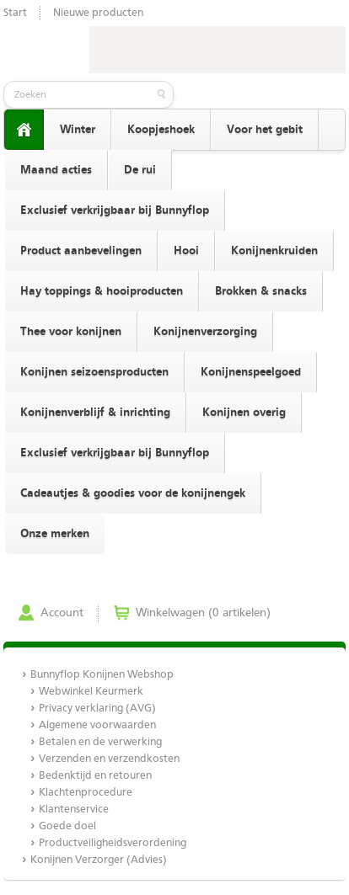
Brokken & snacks (261, 291)
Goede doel (67, 826)
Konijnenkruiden (274, 251)
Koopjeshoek (161, 130)
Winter (77, 130)
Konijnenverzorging (205, 332)
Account (61, 613)
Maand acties (56, 170)
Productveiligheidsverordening (112, 843)
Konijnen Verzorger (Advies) (98, 860)
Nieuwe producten (98, 13)
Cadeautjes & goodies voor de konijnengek (132, 493)
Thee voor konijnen (70, 332)
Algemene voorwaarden (97, 725)
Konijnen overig (244, 412)
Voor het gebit (265, 130)
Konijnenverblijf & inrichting (95, 412)
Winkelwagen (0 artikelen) (203, 613)
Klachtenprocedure (85, 792)
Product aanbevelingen (81, 251)
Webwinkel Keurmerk (91, 691)
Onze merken (54, 534)
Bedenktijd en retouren (95, 775)
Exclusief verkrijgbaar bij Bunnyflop (114, 210)
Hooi (186, 251)
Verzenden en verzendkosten (109, 759)
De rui (140, 170)
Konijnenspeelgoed (251, 372)
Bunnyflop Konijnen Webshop (102, 674)
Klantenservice (74, 809)
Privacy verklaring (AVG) (97, 708)
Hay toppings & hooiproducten (101, 291)
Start (15, 13)
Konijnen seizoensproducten (94, 372)
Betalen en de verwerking (100, 742)
